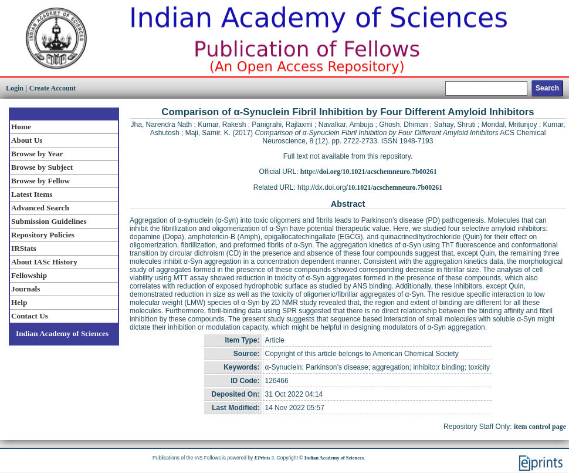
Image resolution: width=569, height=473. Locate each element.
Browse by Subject (42, 167)
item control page (540, 426)
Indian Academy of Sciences (62, 333)
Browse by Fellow (40, 180)
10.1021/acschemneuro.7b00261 (395, 187)
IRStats (23, 248)
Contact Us (29, 315)
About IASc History (44, 261)
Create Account (52, 88)
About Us (26, 140)
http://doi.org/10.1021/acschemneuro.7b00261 (368, 171)
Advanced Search (40, 207)
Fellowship (29, 275)
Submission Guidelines (49, 221)
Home (21, 126)
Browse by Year (37, 153)
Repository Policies (42, 234)
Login (14, 88)
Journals (25, 288)
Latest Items (31, 194)
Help (19, 302)
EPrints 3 (264, 458)
